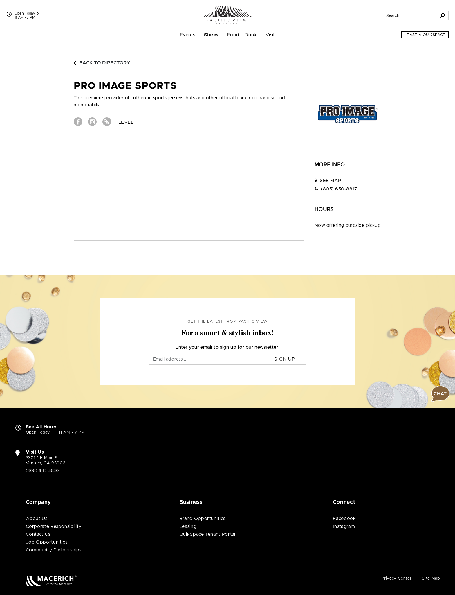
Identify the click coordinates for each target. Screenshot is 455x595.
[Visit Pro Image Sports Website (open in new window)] (106, 121)
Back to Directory (102, 63)
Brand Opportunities (202, 518)
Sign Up (284, 359)
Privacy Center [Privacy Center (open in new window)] (396, 578)
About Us (37, 518)
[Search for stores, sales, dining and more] (410, 15)
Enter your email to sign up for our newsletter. (227, 347)
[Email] (206, 359)
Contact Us (38, 534)
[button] (440, 393)
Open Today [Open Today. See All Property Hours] (38, 432)
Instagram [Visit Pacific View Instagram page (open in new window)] (344, 526)
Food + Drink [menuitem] (242, 35)
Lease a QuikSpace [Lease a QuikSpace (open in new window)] (425, 35)
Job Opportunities (47, 542)
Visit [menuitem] (270, 35)
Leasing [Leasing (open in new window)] (187, 526)
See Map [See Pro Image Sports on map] (330, 180)
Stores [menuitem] (211, 35)
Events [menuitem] (187, 35)
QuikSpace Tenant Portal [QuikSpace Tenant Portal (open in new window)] (207, 534)
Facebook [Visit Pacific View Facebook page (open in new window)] (344, 518)
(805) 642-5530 (42, 471)
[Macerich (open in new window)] (51, 580)
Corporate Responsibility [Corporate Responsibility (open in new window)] (54, 526)
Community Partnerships (54, 550)
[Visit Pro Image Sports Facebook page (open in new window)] (78, 121)
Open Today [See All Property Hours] (27, 13)
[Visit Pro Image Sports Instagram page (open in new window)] (92, 121)
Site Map (431, 578)
